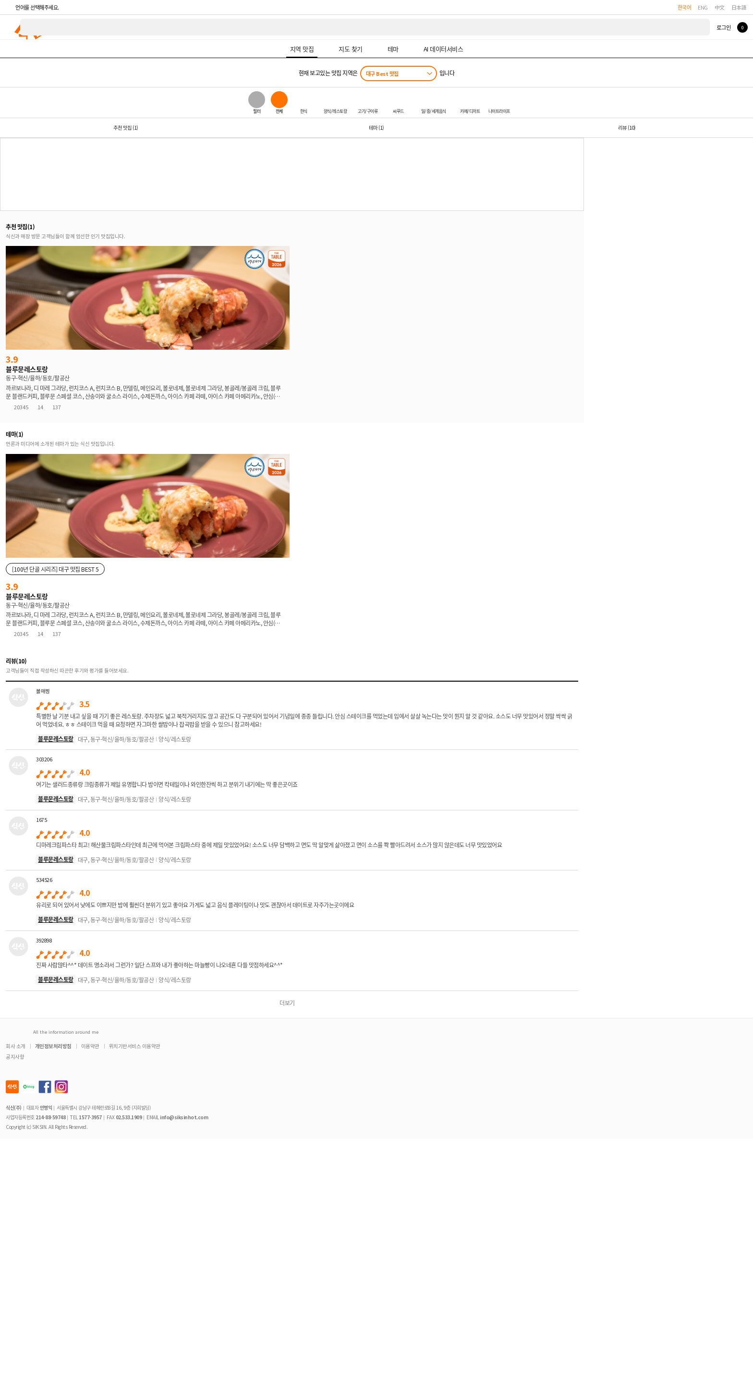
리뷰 (626, 127)
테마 (376, 127)
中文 (720, 7)
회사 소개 (15, 1046)
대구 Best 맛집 (382, 73)
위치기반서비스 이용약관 (134, 1046)
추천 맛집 (125, 127)
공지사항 (15, 1056)
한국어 (685, 7)
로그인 (723, 27)
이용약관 (90, 1046)
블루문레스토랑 (55, 738)
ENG (703, 7)
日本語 (739, 7)
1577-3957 (90, 1117)
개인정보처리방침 (53, 1046)
